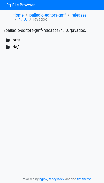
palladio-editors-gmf (47, 15)
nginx (43, 179)
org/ (16, 40)
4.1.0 (23, 19)
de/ (16, 46)
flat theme (84, 179)
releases (79, 15)
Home (18, 15)
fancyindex (56, 179)
